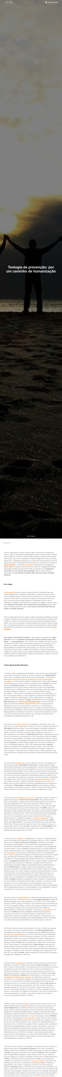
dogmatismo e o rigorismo (25, 798)
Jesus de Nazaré (9, 565)
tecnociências (11, 853)
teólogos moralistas (40, 818)
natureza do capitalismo (17, 934)
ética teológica (9, 592)
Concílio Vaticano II (30, 1018)
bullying (26, 1003)
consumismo (21, 963)
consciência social (43, 779)
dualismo (20, 838)
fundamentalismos (24, 897)
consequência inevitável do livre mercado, (17, 977)
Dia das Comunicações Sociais (30, 701)
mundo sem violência (38, 1061)
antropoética (47, 910)
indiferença (20, 763)
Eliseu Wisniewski (28, 565)
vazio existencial (22, 724)
